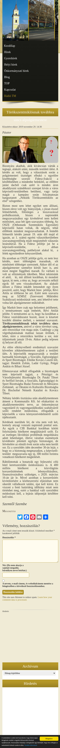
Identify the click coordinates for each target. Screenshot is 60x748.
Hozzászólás (9, 537)
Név (4, 565)
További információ (30, 746)
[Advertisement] (30, 636)
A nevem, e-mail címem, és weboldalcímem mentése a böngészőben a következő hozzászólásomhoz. (27, 584)
